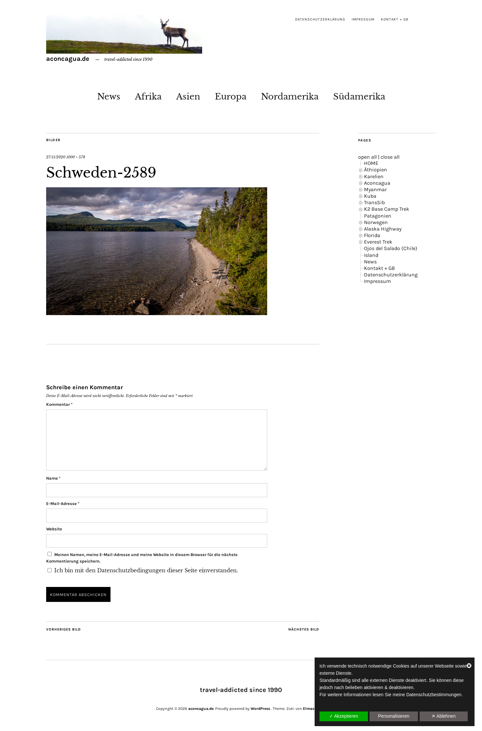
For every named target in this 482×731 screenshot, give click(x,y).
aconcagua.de (67, 58)
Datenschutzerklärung (320, 19)
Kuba (370, 196)
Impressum (363, 19)
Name (53, 478)
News (108, 96)
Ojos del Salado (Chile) (390, 248)
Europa (230, 96)
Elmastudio (313, 708)
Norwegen (376, 222)
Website (54, 528)
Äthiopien (375, 169)
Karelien (374, 176)
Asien (188, 96)
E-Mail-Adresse (62, 503)
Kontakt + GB (395, 19)
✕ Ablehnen (444, 716)
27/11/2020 (55, 157)
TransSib (374, 202)
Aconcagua (377, 183)
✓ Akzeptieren (343, 716)
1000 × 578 (75, 157)
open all (367, 157)
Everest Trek (378, 242)
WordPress (260, 708)
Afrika (148, 96)
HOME (371, 163)
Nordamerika (290, 96)
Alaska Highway (382, 229)
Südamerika (359, 96)
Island (371, 255)
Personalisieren (394, 716)
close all (390, 157)
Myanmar (375, 189)
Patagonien (377, 216)
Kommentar (59, 404)
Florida (372, 235)
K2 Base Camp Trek (386, 209)
